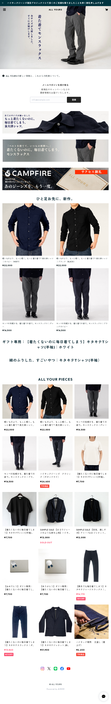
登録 (74, 99)
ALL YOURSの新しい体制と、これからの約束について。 (31, 76)
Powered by (56, 689)
